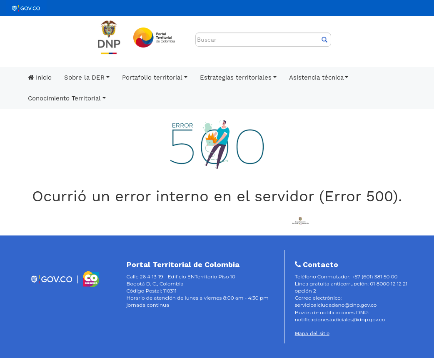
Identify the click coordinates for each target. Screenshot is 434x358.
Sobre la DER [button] (84, 77)
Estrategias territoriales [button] (236, 77)
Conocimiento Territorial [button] (64, 98)
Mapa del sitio (312, 333)
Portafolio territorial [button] (152, 77)
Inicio (40, 77)
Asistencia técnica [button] (316, 77)
